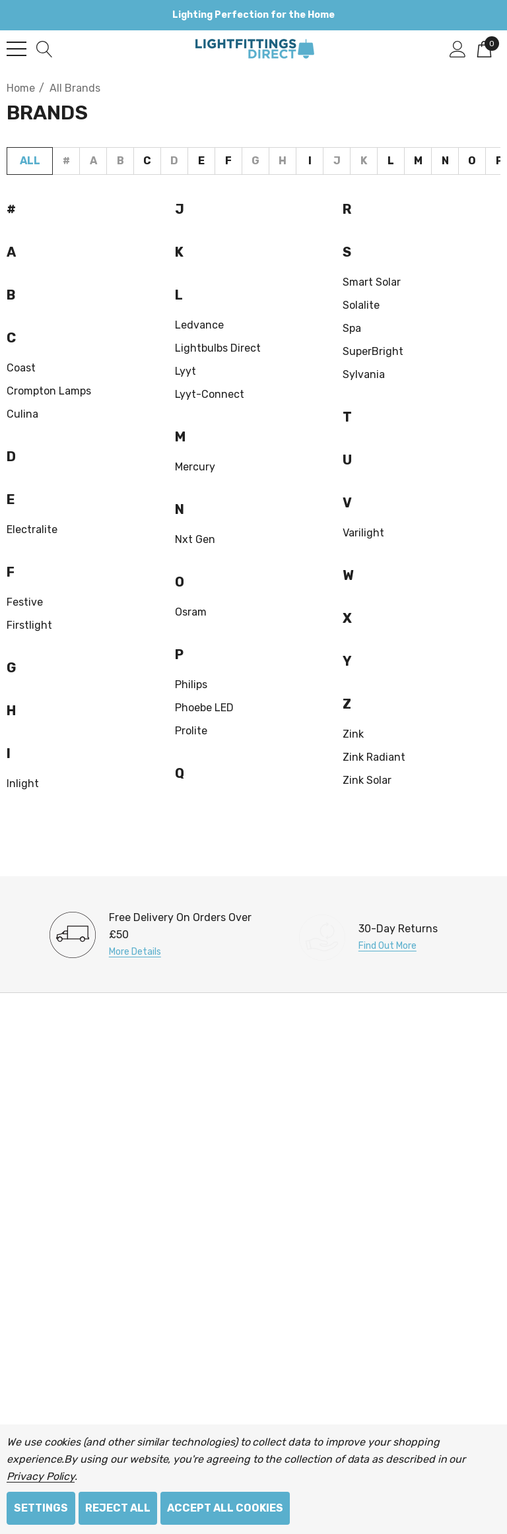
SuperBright (373, 351)
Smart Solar (372, 282)
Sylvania (364, 374)
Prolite (191, 730)
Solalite (361, 305)
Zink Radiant (374, 757)
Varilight (363, 533)
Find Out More (387, 945)
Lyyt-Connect (209, 394)
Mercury (195, 467)
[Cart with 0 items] (484, 48)
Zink (353, 734)
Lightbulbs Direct (218, 348)
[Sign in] (458, 48)
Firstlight (29, 625)
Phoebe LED (204, 707)
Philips (191, 684)
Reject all (118, 1508)
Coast (21, 368)
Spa (352, 328)
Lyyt (185, 371)
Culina (22, 414)
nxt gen (195, 539)
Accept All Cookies (225, 1508)
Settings (41, 1508)
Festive (25, 602)
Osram (191, 612)
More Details (135, 951)
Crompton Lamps (49, 391)
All (30, 160)
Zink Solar (367, 780)
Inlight (23, 783)
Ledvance (199, 325)
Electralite (32, 529)
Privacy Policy (41, 1476)
